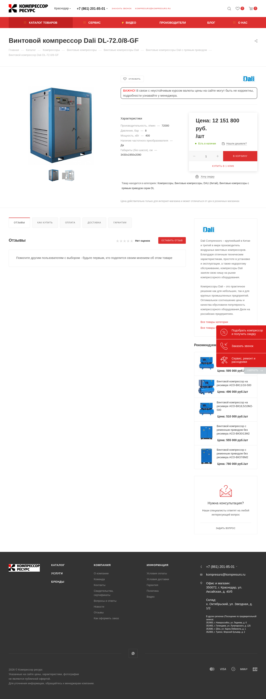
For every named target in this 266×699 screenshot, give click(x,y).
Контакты (99, 585)
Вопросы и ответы (105, 600)
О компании (101, 573)
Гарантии (119, 222)
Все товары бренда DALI (216, 327)
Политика (153, 590)
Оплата (70, 222)
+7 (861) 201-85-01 (91, 8)
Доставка (94, 222)
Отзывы (19, 222)
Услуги (57, 573)
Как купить (45, 222)
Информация (157, 565)
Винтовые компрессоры (188, 183)
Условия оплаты (157, 573)
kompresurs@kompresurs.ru (153, 8)
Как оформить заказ (106, 618)
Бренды (57, 581)
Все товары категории (214, 322)
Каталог (58, 565)
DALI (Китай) (210, 183)
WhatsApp (133, 653)
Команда (99, 579)
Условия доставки (158, 579)
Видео (151, 596)
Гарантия (152, 585)
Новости (99, 606)
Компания (102, 565)
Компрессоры (165, 183)
